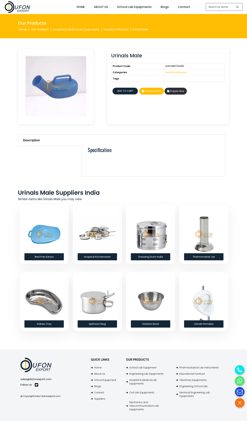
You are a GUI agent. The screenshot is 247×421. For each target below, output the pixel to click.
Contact (184, 7)
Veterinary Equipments (193, 380)
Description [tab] (31, 140)
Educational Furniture (192, 373)
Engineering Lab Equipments (146, 373)
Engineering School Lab (193, 386)
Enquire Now (175, 91)
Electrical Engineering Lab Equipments (194, 394)
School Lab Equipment (142, 367)
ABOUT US (101, 7)
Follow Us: (29, 385)
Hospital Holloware (116, 29)
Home (23, 29)
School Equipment (105, 380)
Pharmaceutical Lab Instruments (199, 367)
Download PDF (151, 91)
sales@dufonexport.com (36, 379)
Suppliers (99, 398)
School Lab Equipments (134, 7)
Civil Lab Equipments (141, 392)
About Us (99, 373)
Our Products (40, 29)
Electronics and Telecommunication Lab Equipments (144, 406)
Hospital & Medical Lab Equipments (76, 29)
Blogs (165, 7)
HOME (81, 7)
